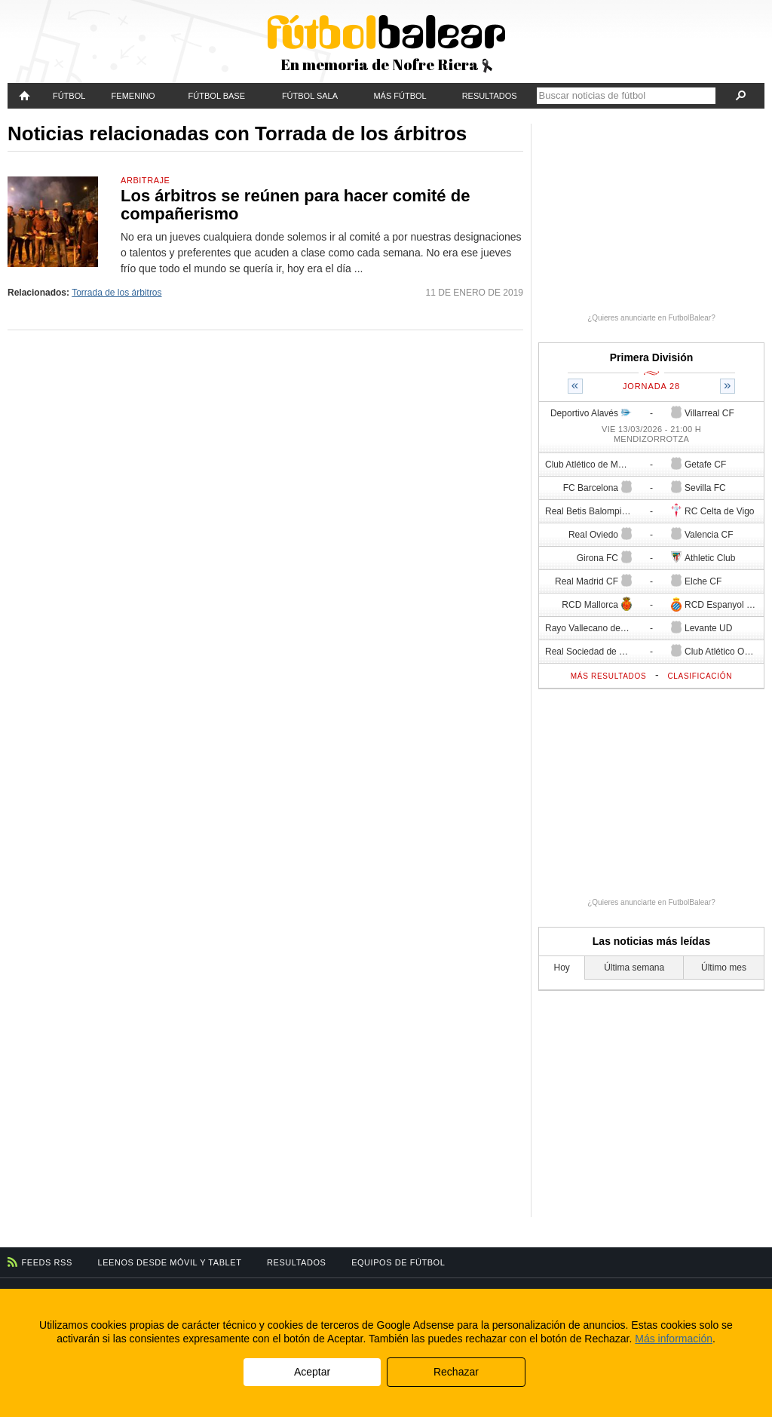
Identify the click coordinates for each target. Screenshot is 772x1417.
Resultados (489, 95)
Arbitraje (145, 180)
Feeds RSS (47, 1262)
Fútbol (69, 95)
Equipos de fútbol (398, 1262)
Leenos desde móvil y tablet (170, 1262)
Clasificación (699, 676)
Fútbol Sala (310, 95)
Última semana (634, 967)
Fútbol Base (216, 95)
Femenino (133, 95)
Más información (673, 1339)
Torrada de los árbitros (116, 292)
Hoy (562, 967)
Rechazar (456, 1372)
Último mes (723, 967)
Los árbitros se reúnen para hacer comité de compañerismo (295, 204)
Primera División (652, 357)
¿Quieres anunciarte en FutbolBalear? (651, 318)
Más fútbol (399, 95)
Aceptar (312, 1372)
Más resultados (609, 676)
